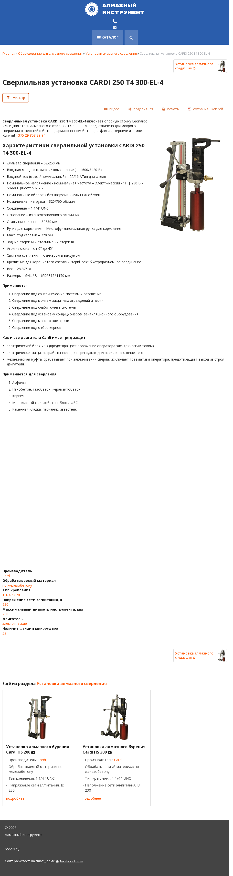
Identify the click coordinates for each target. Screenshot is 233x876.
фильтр (19, 97)
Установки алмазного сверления (111, 53)
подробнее (15, 798)
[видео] (111, 109)
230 (5, 604)
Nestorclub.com (71, 861)
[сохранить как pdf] (205, 109)
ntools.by (12, 849)
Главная (8, 53)
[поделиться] (140, 109)
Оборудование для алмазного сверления (50, 53)
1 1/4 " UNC (11, 595)
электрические (14, 623)
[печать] (170, 109)
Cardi (6, 576)
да (4, 633)
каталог (107, 37)
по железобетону (17, 585)
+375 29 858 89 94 (30, 135)
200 (5, 614)
